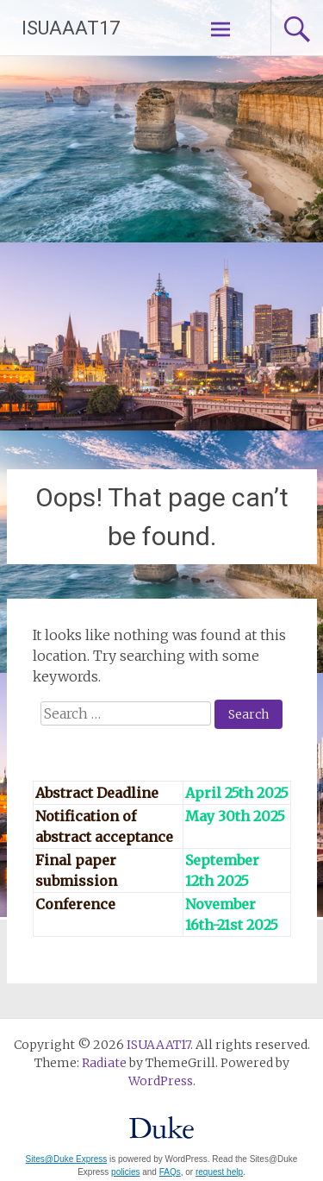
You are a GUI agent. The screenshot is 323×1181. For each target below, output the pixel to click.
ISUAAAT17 (71, 28)
